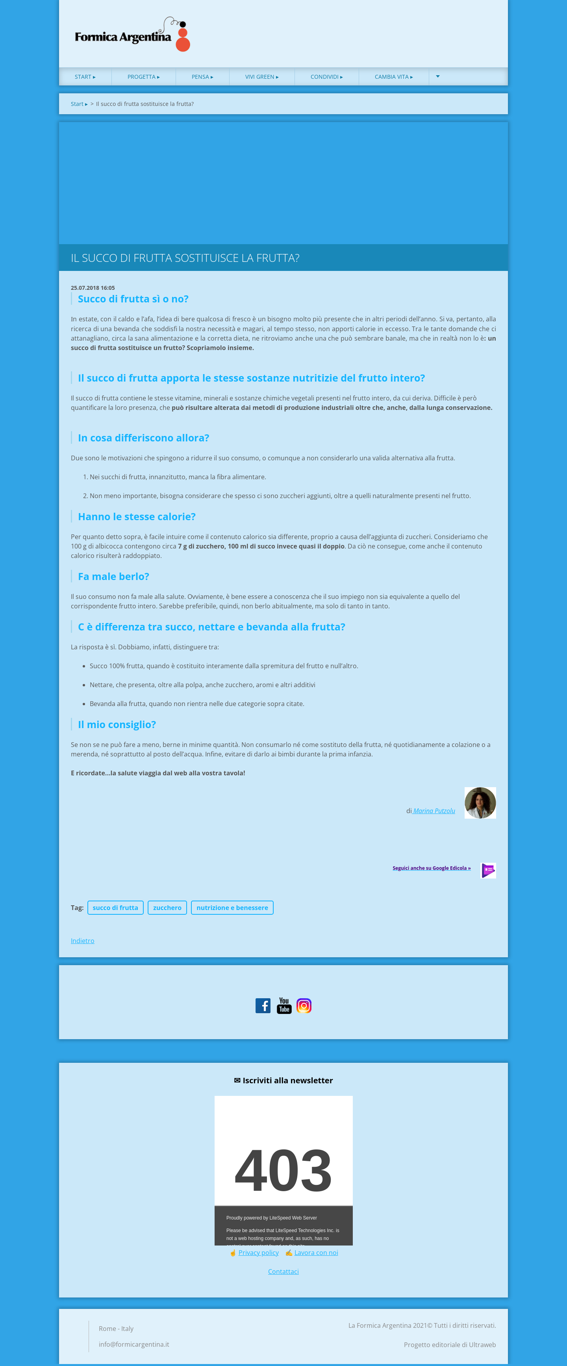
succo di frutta (116, 909)
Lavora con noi (316, 1254)
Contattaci (283, 1273)
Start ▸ (85, 78)
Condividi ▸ (327, 78)
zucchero (167, 909)
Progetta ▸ (144, 78)
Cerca (487, 23)
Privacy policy (259, 1254)
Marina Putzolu (433, 812)
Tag (76, 909)
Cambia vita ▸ (394, 78)
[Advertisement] (283, 183)
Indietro (82, 942)
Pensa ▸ (202, 78)
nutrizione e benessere (232, 909)
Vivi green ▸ (262, 78)
